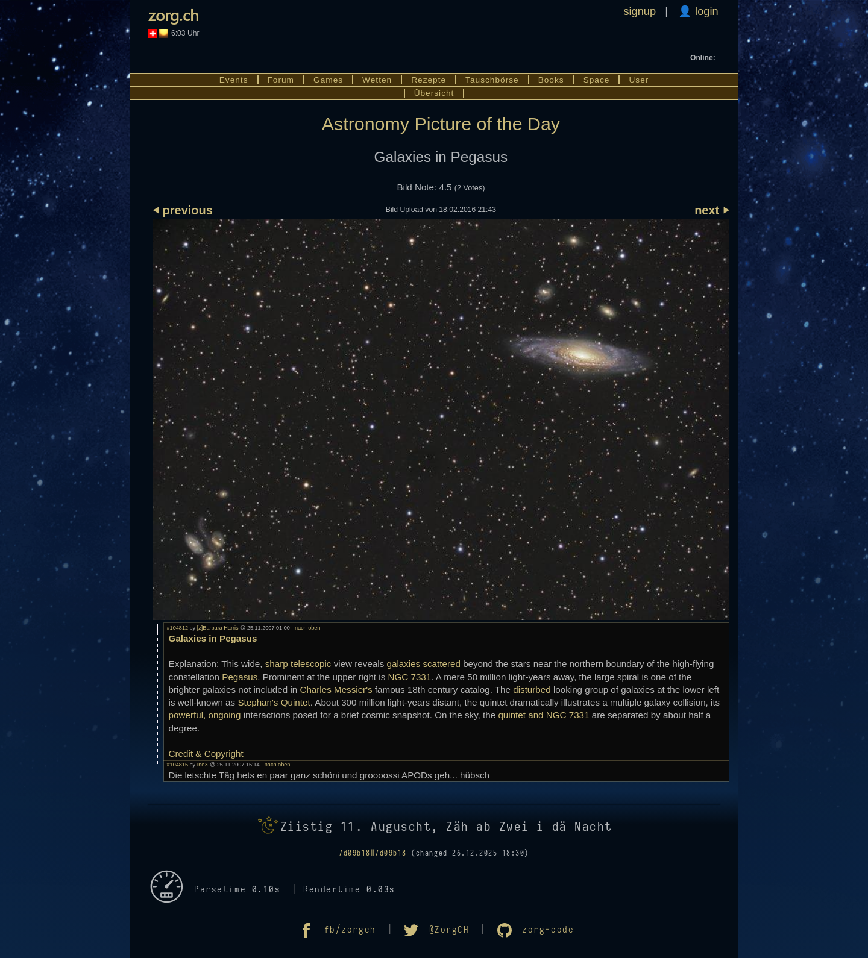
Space (596, 79)
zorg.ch (173, 14)
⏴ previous (183, 210)
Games (328, 79)
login (705, 11)
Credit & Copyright (206, 753)
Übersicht (434, 93)
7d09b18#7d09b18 (373, 853)
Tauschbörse (492, 79)
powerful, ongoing (205, 715)
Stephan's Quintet (273, 702)
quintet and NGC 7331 (543, 715)
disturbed (531, 689)
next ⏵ (711, 210)
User (639, 79)
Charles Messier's (336, 689)
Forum (281, 79)
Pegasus (239, 677)
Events (233, 79)
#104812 (177, 628)
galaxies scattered (423, 664)
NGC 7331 (409, 677)
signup (639, 11)
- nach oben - (307, 628)
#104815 (177, 765)
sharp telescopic (298, 664)
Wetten (377, 79)
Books (551, 79)
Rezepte (428, 79)
